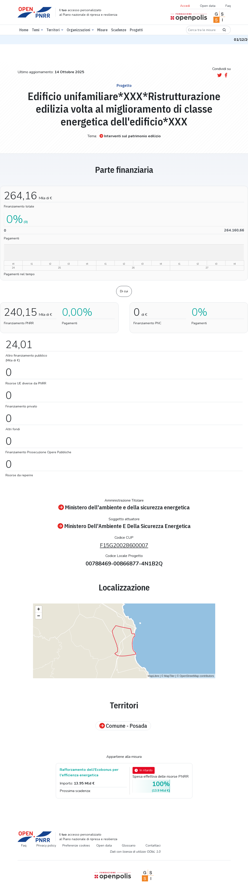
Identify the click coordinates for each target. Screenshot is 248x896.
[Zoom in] (38, 609)
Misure (102, 30)
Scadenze (118, 30)
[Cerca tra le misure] (202, 30)
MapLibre (153, 676)
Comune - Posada (123, 725)
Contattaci (153, 845)
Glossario (129, 845)
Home (23, 30)
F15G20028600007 (124, 545)
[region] (124, 640)
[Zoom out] (38, 615)
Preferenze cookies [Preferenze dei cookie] (76, 845)
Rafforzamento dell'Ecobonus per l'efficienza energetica (89, 772)
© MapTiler (167, 676)
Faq (228, 6)
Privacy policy (46, 845)
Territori (53, 30)
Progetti (136, 30)
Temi (35, 30)
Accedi (185, 6)
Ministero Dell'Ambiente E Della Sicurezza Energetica (124, 526)
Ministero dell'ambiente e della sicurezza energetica (124, 507)
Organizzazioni (78, 30)
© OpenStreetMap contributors (195, 676)
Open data (207, 6)
